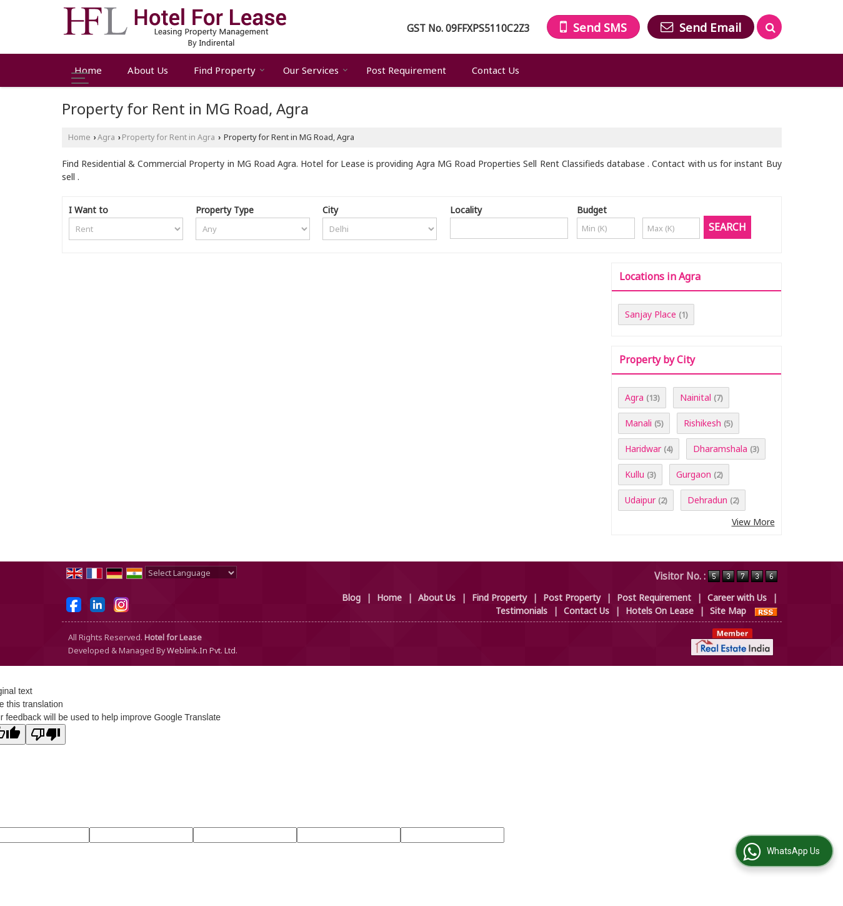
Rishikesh (702, 423)
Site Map (728, 611)
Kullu (634, 474)
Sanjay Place (650, 314)
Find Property (229, 70)
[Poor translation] (46, 734)
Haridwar (643, 449)
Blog (351, 597)
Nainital (695, 397)
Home (88, 70)
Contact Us (495, 70)
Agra (106, 137)
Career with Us (737, 597)
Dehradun (707, 500)
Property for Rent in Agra (168, 137)
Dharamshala (720, 449)
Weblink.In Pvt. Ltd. (202, 650)
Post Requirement (406, 70)
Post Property (572, 597)
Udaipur (640, 500)
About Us (147, 70)
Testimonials (521, 611)
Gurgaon (693, 474)
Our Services (315, 70)
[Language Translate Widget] (191, 573)
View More (753, 522)
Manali (638, 423)
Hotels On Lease (660, 611)
